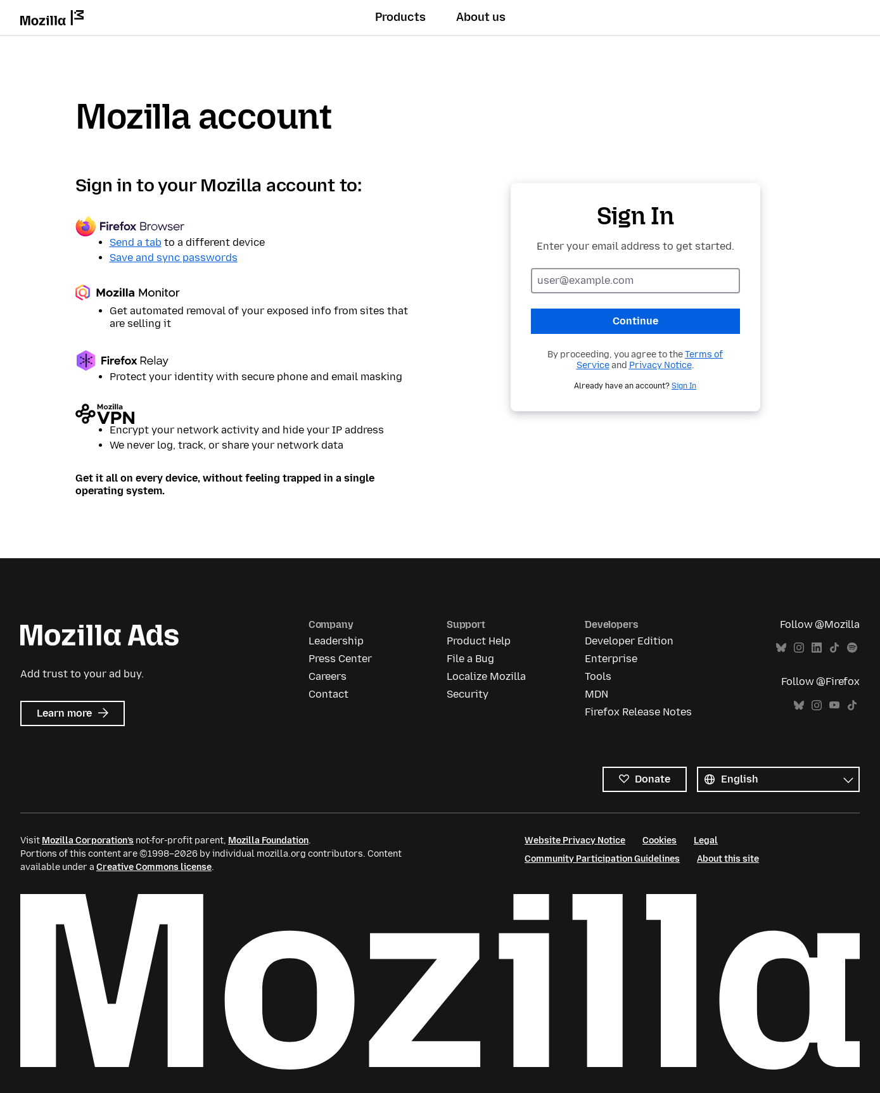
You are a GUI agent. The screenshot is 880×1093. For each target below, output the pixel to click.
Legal (706, 840)
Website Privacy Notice (575, 840)
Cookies (659, 840)
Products (400, 17)
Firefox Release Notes (638, 712)
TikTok (834, 648)
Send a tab (136, 242)
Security (467, 694)
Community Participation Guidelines (602, 858)
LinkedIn (816, 648)
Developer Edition (629, 641)
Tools (598, 676)
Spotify (852, 648)
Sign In (684, 385)
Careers (328, 676)
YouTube (834, 705)
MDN (596, 694)
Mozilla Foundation (268, 840)
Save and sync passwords (174, 258)
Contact (328, 694)
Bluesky (781, 648)
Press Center (340, 659)
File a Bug (470, 659)
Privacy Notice (660, 365)
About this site (728, 858)
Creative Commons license (154, 867)
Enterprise (611, 659)
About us (481, 17)
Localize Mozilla (486, 676)
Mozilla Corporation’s (88, 840)
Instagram (799, 648)
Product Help (479, 641)
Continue (635, 321)
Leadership (336, 641)
